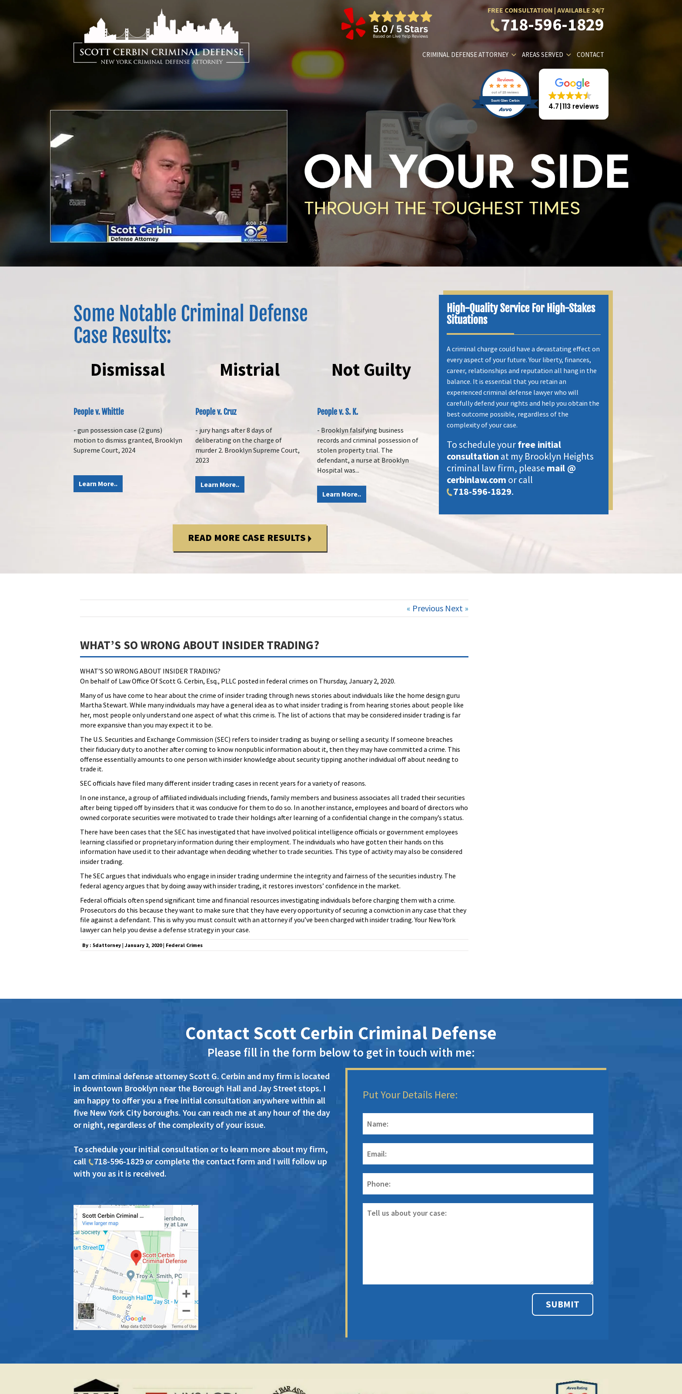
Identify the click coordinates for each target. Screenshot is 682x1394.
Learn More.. (98, 483)
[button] (573, 94)
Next (454, 608)
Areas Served (542, 54)
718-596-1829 (547, 24)
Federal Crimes (184, 945)
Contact (590, 54)
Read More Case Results (249, 537)
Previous (427, 608)
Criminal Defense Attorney (465, 54)
